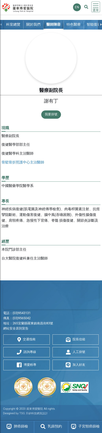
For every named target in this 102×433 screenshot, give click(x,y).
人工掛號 (75, 352)
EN (77, 7)
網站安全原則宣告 (15, 328)
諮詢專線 (26, 352)
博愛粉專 (26, 365)
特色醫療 (73, 24)
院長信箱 (75, 339)
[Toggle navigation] (95, 7)
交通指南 (26, 339)
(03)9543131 (22, 313)
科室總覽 (13, 24)
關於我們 (33, 24)
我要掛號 (51, 114)
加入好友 (75, 365)
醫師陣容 (53, 24)
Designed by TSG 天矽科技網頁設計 (25, 413)
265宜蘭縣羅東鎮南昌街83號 (33, 323)
